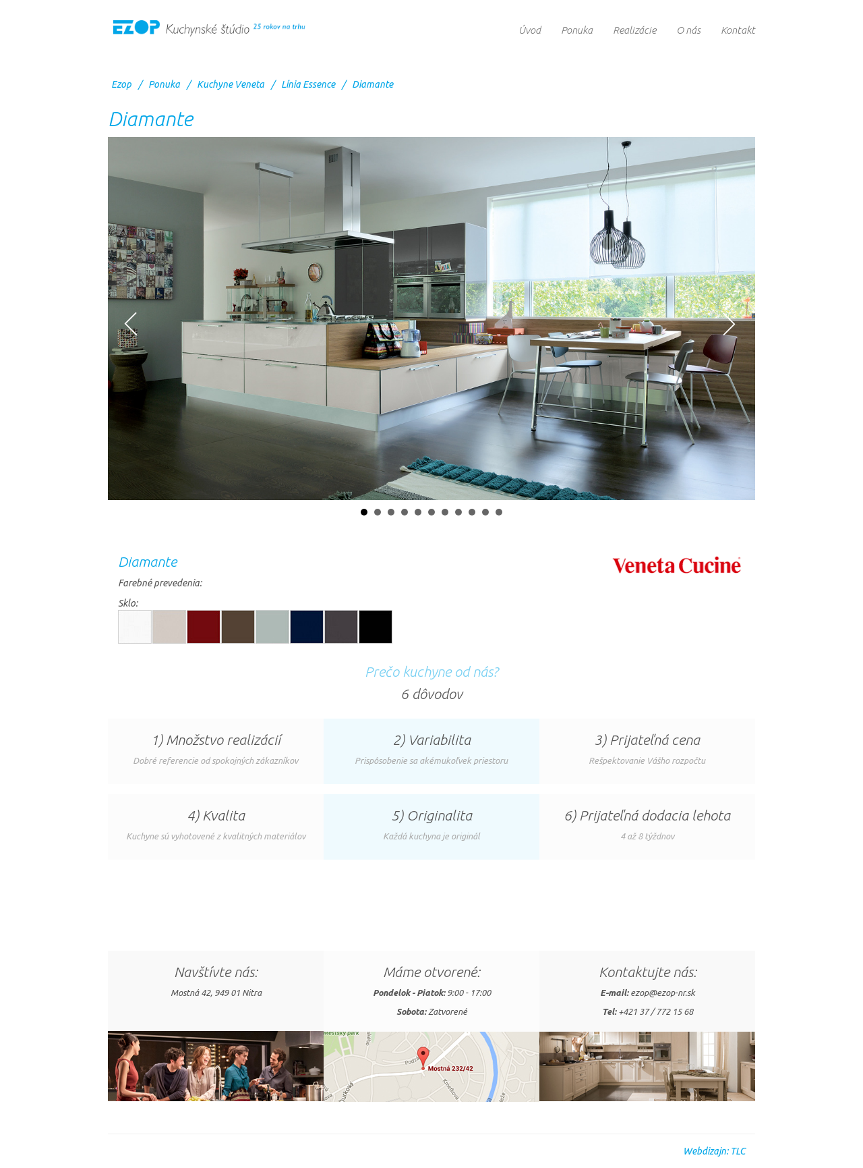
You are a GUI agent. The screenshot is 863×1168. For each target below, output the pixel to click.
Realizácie (634, 30)
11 (499, 512)
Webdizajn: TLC (714, 1151)
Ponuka (577, 30)
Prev (131, 324)
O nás (688, 30)
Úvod (529, 30)
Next (729, 324)
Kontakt (738, 30)
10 (485, 512)
